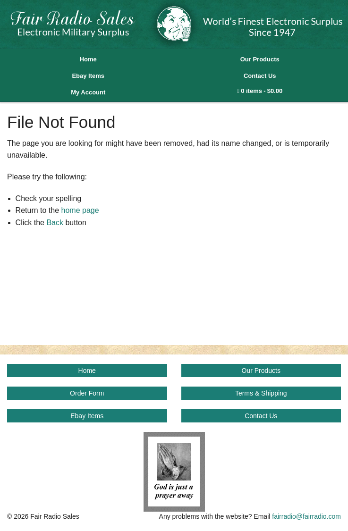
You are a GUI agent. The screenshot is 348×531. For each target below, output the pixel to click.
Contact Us (260, 75)
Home (88, 59)
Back (54, 223)
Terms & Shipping (261, 393)
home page (80, 210)
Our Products (260, 59)
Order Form (87, 393)
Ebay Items (88, 75)
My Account (88, 92)
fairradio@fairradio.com (306, 516)
